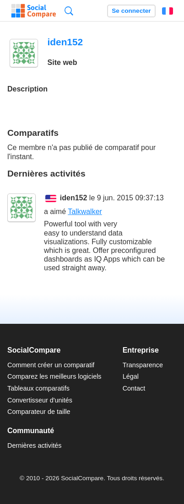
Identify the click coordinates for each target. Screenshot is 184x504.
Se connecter (131, 10)
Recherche (69, 10)
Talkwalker (85, 211)
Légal (131, 376)
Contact (134, 388)
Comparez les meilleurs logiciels (54, 376)
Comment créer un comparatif (50, 365)
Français (167, 11)
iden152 (73, 198)
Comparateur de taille (38, 411)
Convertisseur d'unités (39, 400)
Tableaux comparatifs (38, 388)
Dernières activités (34, 445)
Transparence (143, 365)
